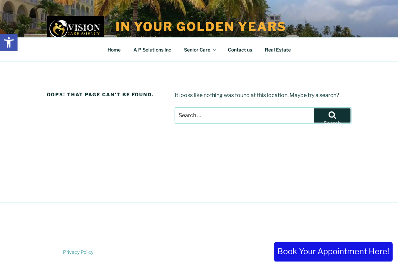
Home (114, 50)
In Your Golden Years (201, 26)
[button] (9, 42)
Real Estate (278, 50)
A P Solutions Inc (152, 50)
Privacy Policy (78, 252)
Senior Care (200, 50)
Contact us (240, 50)
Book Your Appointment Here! (333, 251)
